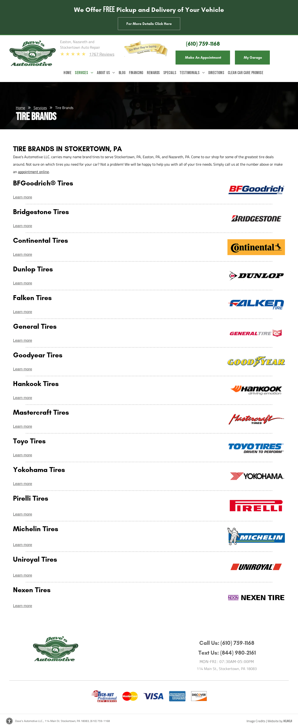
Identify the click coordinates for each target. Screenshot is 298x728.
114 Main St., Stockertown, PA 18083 (227, 668)
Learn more (22, 197)
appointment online (33, 171)
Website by (275, 720)
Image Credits (256, 720)
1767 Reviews (101, 54)
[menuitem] (69, 74)
